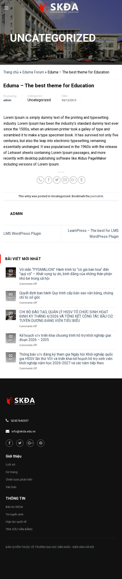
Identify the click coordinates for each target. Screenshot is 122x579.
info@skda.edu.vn (24, 431)
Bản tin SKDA (14, 507)
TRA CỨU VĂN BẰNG (19, 529)
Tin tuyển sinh (14, 514)
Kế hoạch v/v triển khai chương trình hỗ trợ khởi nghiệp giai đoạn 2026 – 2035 (65, 337)
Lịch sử (10, 464)
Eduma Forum (33, 72)
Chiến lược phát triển (19, 479)
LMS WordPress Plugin (22, 233)
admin (7, 100)
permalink (96, 196)
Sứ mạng (12, 472)
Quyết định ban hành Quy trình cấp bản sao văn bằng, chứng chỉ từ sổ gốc (66, 295)
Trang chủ (11, 72)
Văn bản (11, 487)
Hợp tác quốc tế (16, 521)
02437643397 (19, 420)
